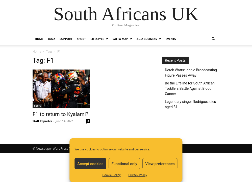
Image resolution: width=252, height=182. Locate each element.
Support (66, 39)
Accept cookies (90, 164)
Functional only (124, 164)
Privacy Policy (138, 175)
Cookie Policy (112, 175)
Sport (81, 39)
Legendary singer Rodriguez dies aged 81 (190, 104)
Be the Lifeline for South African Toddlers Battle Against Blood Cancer (190, 88)
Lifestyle (97, 39)
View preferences (159, 164)
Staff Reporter (42, 121)
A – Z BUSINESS (147, 39)
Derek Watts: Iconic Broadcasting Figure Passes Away (191, 72)
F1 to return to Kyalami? (60, 114)
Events (171, 39)
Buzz (51, 39)
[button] (213, 39)
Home (39, 39)
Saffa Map (120, 39)
